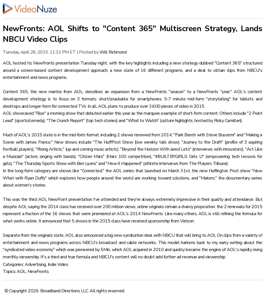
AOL (21, 271)
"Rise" (40, 113)
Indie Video (58, 264)
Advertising (35, 264)
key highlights (138, 63)
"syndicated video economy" (29, 250)
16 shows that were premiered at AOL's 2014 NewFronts (107, 214)
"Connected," (92, 171)
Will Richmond (113, 52)
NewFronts (38, 271)
